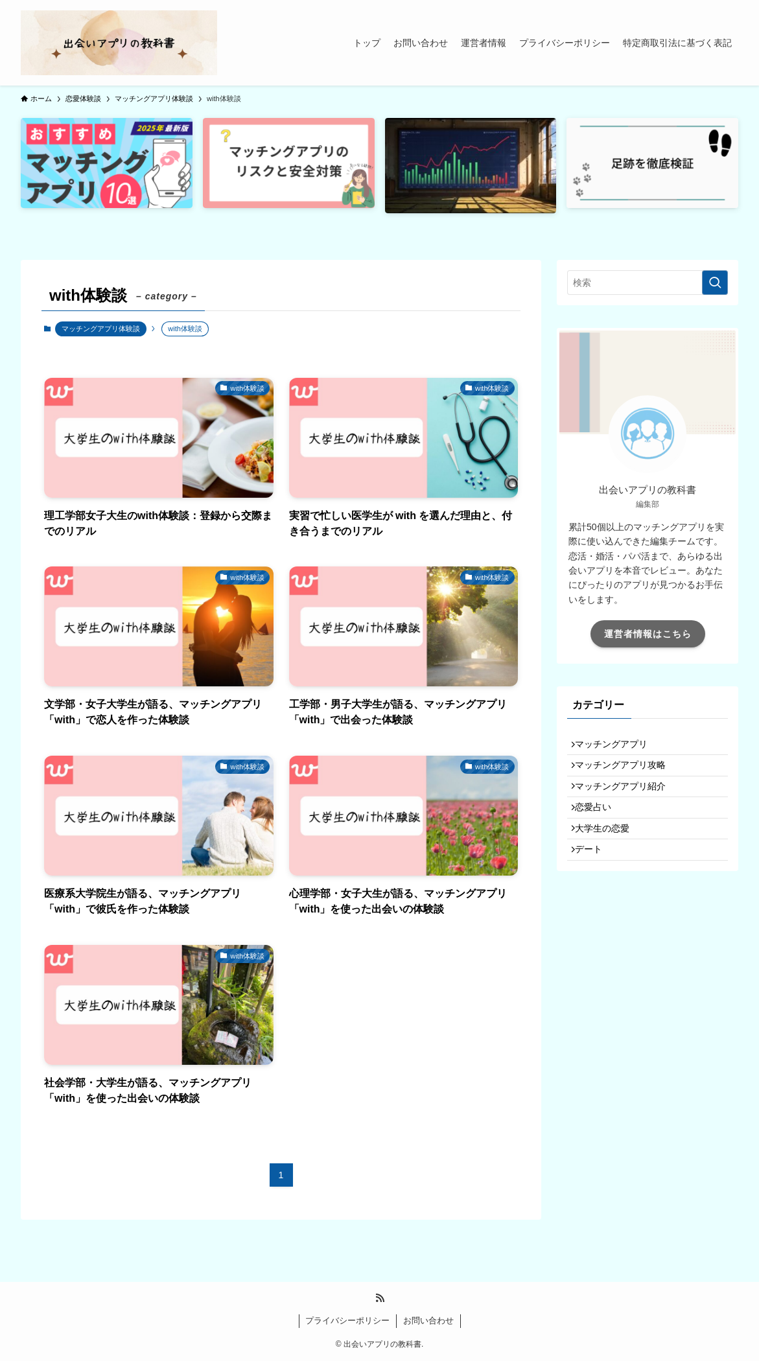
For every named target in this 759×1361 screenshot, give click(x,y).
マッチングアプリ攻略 (626, 774)
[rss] (380, 1298)
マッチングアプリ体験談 (101, 328)
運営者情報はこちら (648, 634)
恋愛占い (599, 827)
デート (594, 881)
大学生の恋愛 (608, 855)
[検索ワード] (647, 282)
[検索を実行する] (715, 282)
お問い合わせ (428, 1320)
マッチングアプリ (617, 746)
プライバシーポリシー (347, 1320)
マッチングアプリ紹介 (626, 801)
